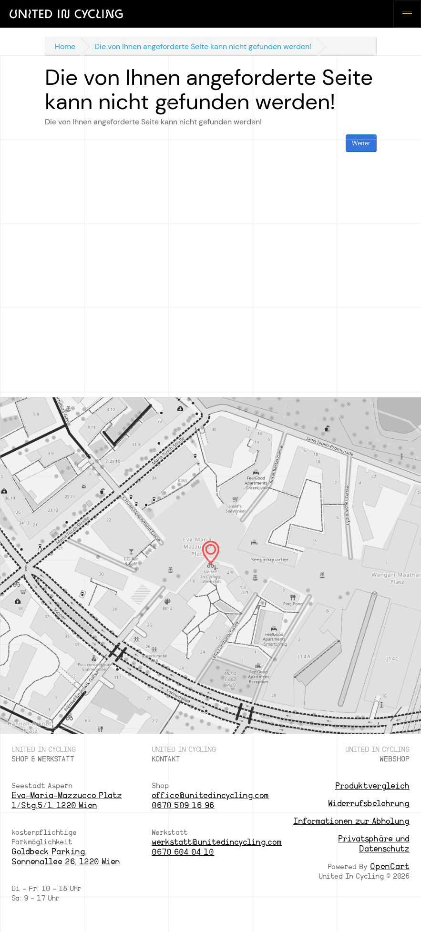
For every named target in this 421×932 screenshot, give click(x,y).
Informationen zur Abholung (351, 821)
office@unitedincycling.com (210, 795)
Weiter (361, 143)
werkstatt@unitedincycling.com (217, 842)
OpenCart (390, 866)
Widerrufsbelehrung (369, 803)
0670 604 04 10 (183, 852)
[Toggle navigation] (407, 14)
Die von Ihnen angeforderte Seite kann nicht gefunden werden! (202, 46)
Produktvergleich (372, 785)
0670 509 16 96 (183, 805)
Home (65, 46)
